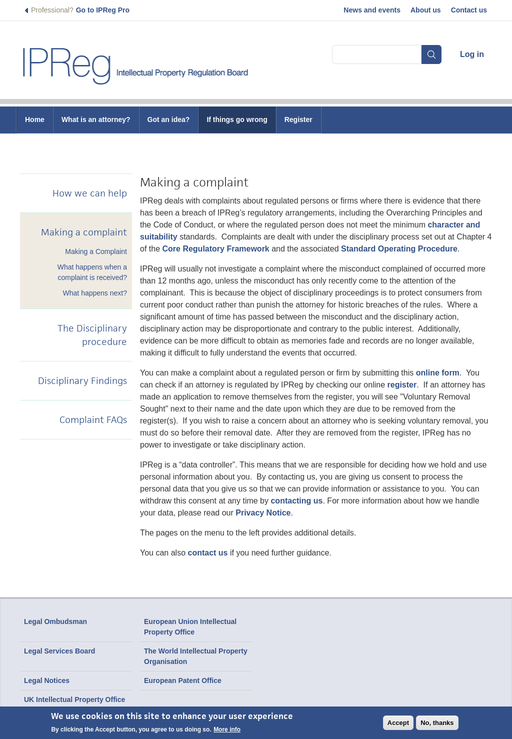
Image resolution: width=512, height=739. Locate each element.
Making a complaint (84, 232)
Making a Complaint (96, 252)
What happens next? (95, 293)
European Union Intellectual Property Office (190, 627)
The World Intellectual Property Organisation (196, 656)
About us (425, 10)
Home (34, 120)
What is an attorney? (96, 120)
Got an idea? (169, 120)
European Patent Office (183, 680)
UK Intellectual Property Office (74, 700)
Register (298, 120)
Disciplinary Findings (82, 380)
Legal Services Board (59, 651)
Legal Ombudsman (55, 622)
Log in (472, 54)
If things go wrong (236, 120)
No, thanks (437, 722)
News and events (372, 10)
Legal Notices (47, 680)
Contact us (469, 10)
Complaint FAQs (93, 420)
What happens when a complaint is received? (92, 272)
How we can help (89, 193)
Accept (398, 722)
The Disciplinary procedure (92, 335)
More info (227, 729)
